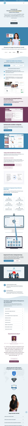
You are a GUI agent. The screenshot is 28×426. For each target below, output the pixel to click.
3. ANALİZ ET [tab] (21, 65)
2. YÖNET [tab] (14, 65)
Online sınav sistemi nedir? (9, 416)
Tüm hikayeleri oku (14, 358)
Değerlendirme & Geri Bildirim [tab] (9, 164)
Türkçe (5, 0)
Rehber (17, 260)
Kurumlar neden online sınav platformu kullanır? (13, 422)
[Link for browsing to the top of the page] (26, 412)
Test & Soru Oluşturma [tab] (8, 167)
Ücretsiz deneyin (14, 20)
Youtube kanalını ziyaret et (8, 260)
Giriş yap (17, 0)
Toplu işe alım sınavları (8, 329)
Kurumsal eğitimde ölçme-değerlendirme (11, 315)
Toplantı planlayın (14, 23)
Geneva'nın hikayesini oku (14, 361)
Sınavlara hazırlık (7, 322)
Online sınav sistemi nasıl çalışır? (10, 419)
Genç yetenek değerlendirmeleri (10, 311)
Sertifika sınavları (8, 320)
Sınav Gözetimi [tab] (18, 164)
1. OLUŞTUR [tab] (7, 65)
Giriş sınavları (7, 313)
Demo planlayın (21, 0)
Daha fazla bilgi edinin (7, 104)
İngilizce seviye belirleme (9, 324)
